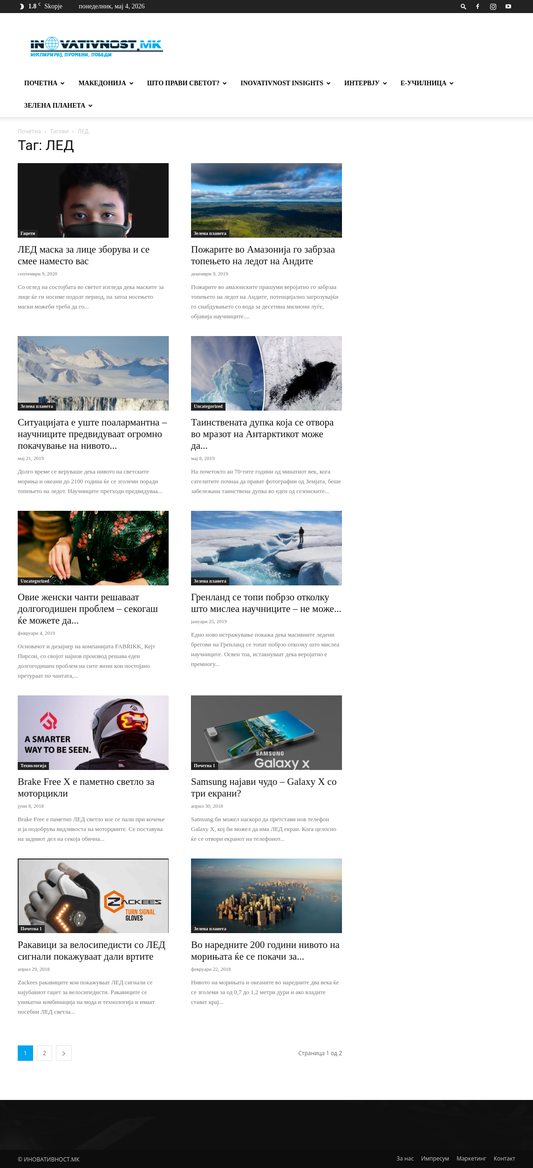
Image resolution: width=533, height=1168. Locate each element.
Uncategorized (208, 406)
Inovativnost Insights (285, 83)
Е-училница (427, 83)
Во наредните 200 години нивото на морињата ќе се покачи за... (265, 950)
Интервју (365, 83)
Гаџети (27, 233)
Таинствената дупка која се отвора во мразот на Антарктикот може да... (262, 434)
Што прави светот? (187, 83)
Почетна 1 (204, 765)
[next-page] (64, 1053)
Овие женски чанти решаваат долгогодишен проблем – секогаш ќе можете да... (88, 608)
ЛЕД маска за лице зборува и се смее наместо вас (84, 255)
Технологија (33, 765)
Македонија (105, 83)
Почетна (44, 83)
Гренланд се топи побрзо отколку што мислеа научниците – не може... (266, 602)
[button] (464, 6)
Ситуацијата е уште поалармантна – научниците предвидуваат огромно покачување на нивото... (92, 434)
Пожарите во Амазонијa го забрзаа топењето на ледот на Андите (263, 255)
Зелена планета (58, 105)
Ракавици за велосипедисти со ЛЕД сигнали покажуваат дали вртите (91, 950)
